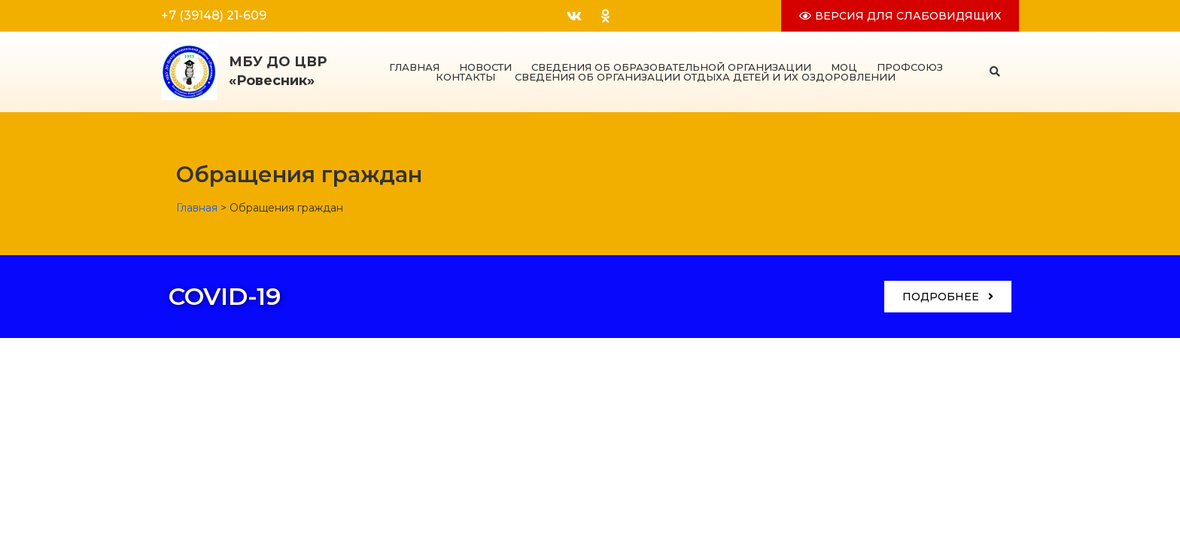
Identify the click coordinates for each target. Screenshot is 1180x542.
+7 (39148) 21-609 (213, 15)
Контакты (465, 77)
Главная (414, 67)
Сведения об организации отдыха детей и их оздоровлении (705, 77)
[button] (995, 71)
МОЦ (844, 67)
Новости (485, 67)
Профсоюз (910, 67)
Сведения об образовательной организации (671, 67)
